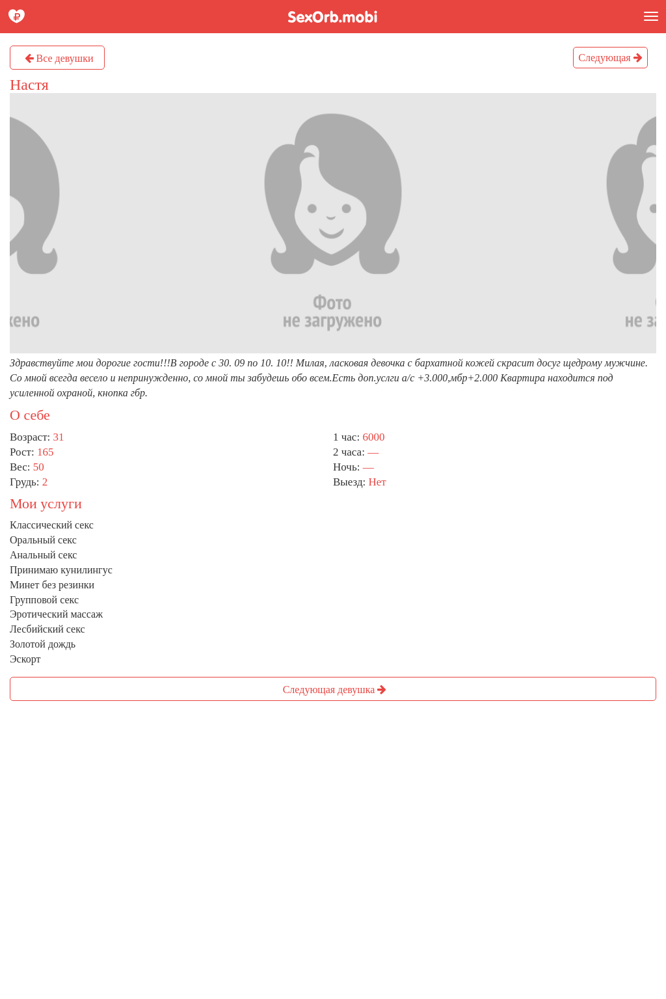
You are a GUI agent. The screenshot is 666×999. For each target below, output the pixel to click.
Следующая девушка (335, 689)
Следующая (610, 57)
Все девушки (59, 58)
